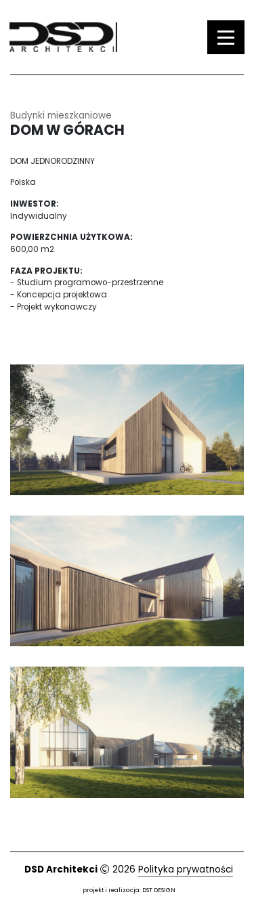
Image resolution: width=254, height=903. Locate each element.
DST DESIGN (158, 890)
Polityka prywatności (185, 869)
